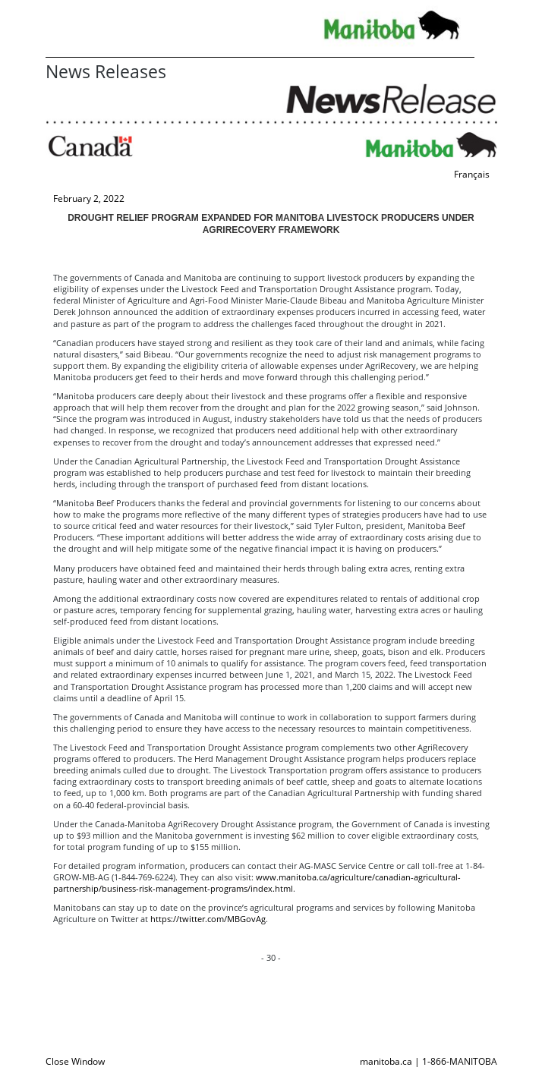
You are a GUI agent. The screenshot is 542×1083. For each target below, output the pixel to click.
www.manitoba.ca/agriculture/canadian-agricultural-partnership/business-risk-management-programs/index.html (257, 882)
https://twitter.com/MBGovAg (208, 918)
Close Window (75, 1061)
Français (472, 174)
